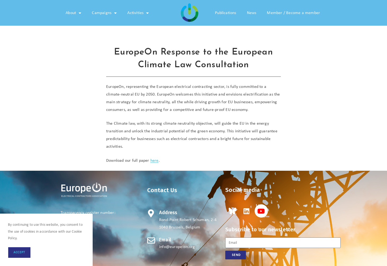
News (251, 13)
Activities (138, 13)
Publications (225, 13)
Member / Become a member (293, 13)
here (154, 161)
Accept (19, 252)
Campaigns (104, 13)
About (73, 13)
